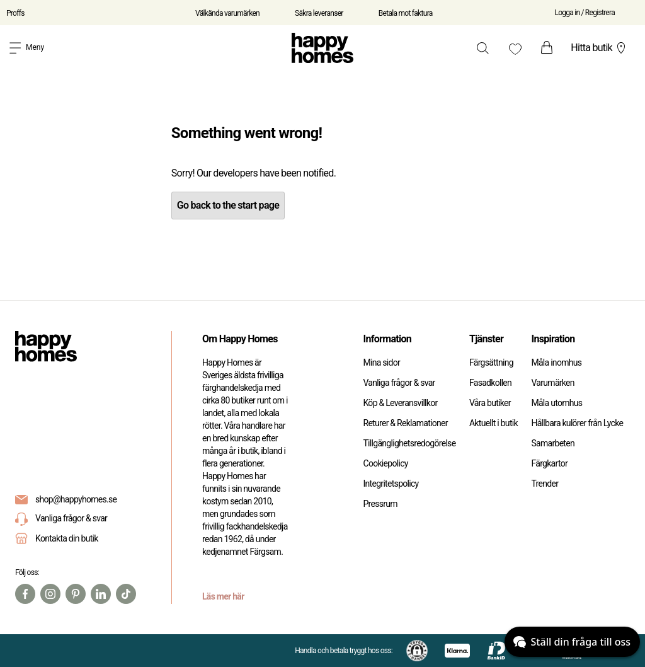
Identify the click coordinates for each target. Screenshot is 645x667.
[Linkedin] (101, 594)
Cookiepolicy (385, 463)
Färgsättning (491, 362)
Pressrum (380, 504)
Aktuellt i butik (493, 423)
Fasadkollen (490, 383)
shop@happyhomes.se (76, 499)
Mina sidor (381, 362)
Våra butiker (490, 403)
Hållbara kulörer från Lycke (577, 423)
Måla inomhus (556, 362)
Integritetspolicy (390, 483)
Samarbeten (552, 443)
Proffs (15, 13)
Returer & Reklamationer (405, 423)
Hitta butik (600, 47)
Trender (544, 483)
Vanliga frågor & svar (61, 519)
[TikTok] (126, 594)
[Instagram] (50, 594)
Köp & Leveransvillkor (400, 403)
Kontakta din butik (66, 538)
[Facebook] (25, 594)
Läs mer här (223, 596)
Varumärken (552, 383)
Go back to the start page (228, 205)
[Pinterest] (76, 594)
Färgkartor (549, 463)
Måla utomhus (556, 403)
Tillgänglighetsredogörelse (409, 443)
